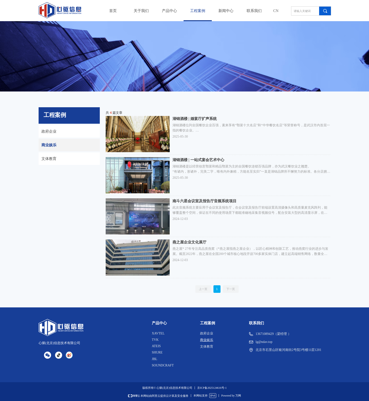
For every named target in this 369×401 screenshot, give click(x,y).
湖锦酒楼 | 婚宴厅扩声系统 (194, 119)
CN (275, 11)
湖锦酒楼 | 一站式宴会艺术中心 (198, 160)
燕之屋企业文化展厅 (189, 242)
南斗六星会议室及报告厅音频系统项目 (204, 201)
